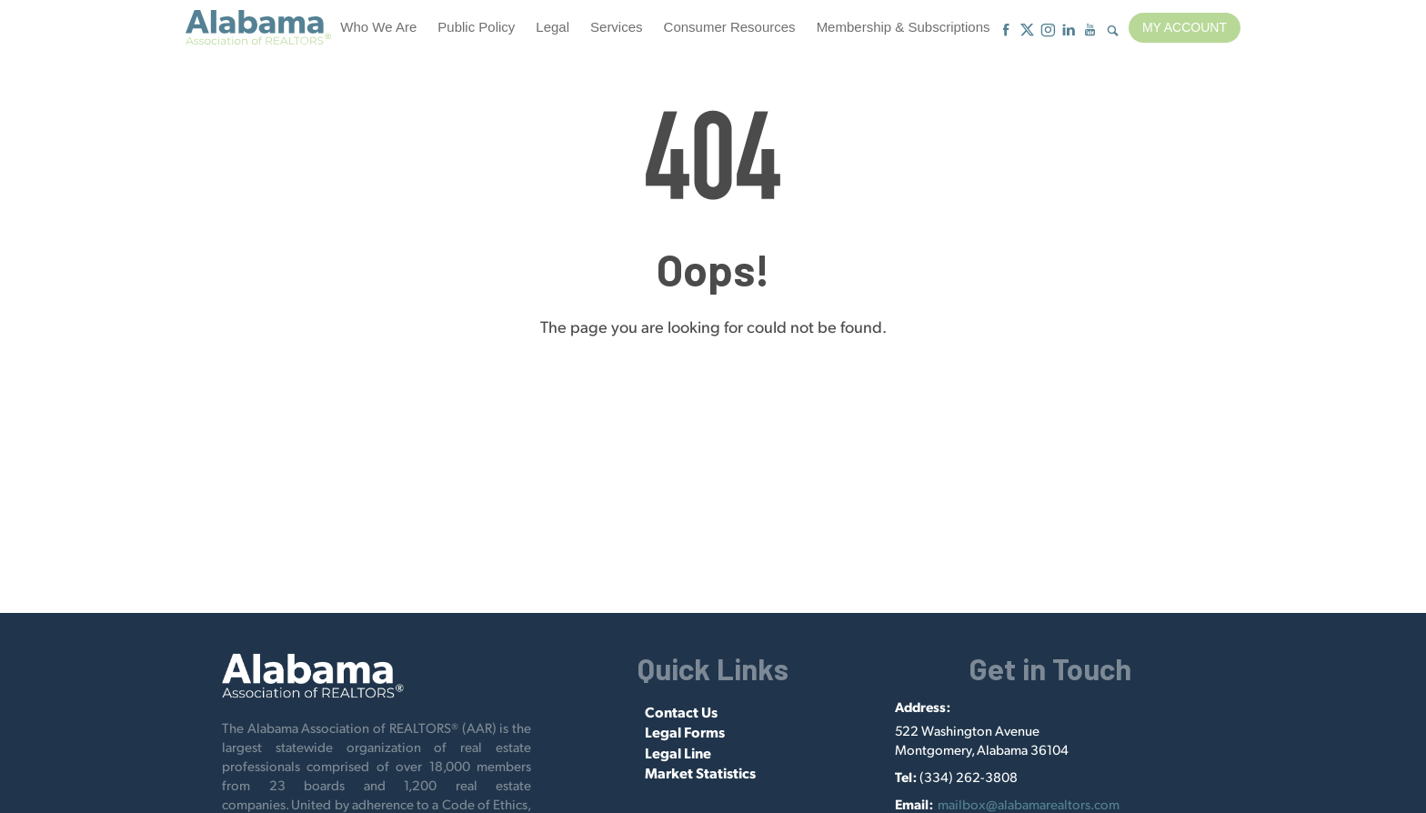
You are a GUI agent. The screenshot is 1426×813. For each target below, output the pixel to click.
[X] (1027, 30)
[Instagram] (1048, 30)
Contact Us (681, 711)
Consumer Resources (730, 27)
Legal (552, 27)
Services (616, 27)
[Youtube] (1090, 30)
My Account (1184, 27)
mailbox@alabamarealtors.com (1029, 803)
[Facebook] (1006, 30)
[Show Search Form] (1113, 31)
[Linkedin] (1069, 30)
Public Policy (476, 27)
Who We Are (378, 27)
